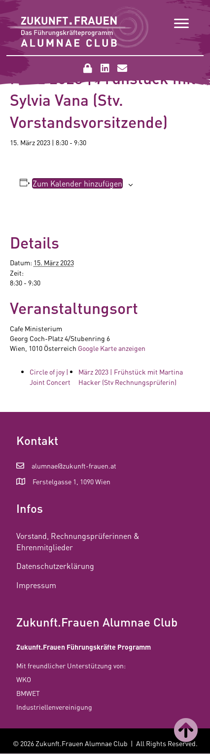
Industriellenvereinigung (54, 706)
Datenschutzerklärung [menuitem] (55, 566)
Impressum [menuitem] (36, 585)
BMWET (28, 693)
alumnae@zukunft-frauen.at (74, 465)
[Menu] (181, 23)
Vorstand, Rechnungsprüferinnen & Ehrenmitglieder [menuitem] (78, 541)
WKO (23, 679)
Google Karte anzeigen (111, 348)
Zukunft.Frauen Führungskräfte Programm (83, 646)
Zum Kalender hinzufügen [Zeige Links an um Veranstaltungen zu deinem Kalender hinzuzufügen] (77, 183)
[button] (87, 68)
